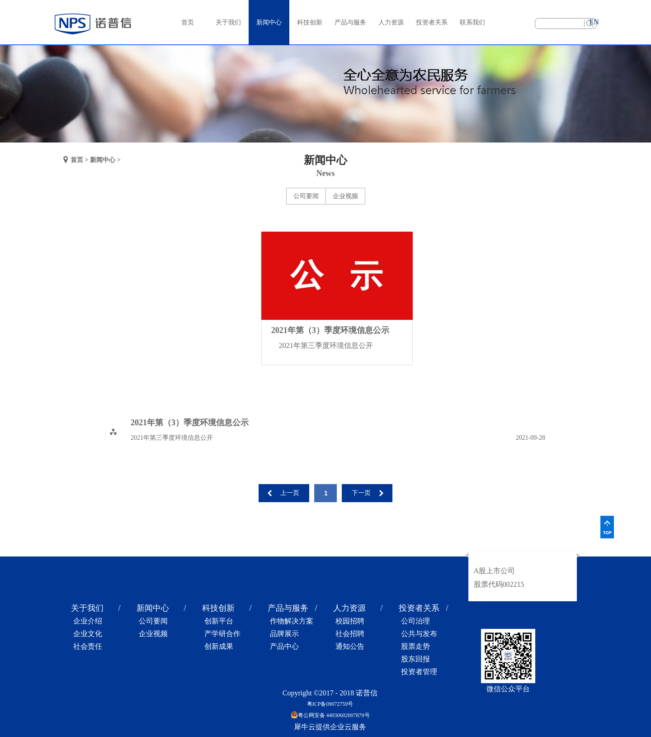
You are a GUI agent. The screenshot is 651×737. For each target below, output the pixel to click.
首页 (187, 22)
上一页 (289, 493)
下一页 (361, 493)
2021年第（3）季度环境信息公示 (330, 330)
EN (594, 22)
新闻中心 (102, 160)
